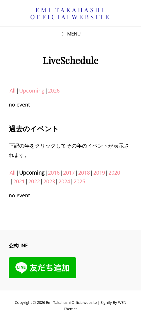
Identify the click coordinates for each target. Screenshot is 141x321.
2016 (54, 172)
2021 (19, 181)
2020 (114, 172)
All (13, 90)
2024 (64, 181)
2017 (69, 172)
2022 (34, 181)
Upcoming (31, 90)
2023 (49, 181)
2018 (84, 172)
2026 (54, 90)
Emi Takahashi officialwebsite (70, 13)
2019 (99, 172)
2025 (79, 181)
